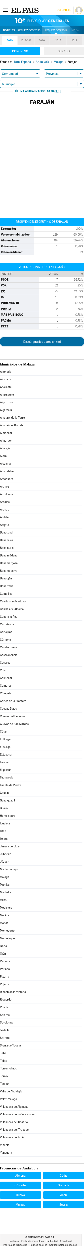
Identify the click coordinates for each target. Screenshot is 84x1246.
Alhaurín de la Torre (12, 417)
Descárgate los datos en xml (42, 341)
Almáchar (6, 433)
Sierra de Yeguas (11, 1045)
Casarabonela (8, 655)
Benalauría (7, 547)
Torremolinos (8, 1068)
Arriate (4, 517)
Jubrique (5, 854)
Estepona (6, 754)
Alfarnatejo (7, 394)
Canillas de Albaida (12, 609)
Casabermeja (8, 647)
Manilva (5, 884)
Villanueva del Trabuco (14, 1129)
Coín (3, 670)
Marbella (5, 892)
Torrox (4, 1076)
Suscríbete (64, 10)
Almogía (5, 448)
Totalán (4, 1083)
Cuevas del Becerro (12, 716)
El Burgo (5, 747)
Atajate (4, 525)
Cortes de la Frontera (13, 701)
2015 (58, 40)
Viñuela (4, 1145)
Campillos (6, 593)
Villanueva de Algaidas (14, 1106)
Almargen (6, 440)
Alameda (5, 371)
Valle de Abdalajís (11, 1091)
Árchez (4, 486)
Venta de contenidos (32, 1241)
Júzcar (4, 861)
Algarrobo (6, 402)
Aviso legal (66, 1241)
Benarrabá (6, 586)
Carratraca (7, 624)
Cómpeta (5, 693)
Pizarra (4, 976)
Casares (5, 662)
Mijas (3, 900)
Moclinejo (6, 907)
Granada (63, 1185)
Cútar (3, 731)
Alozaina (5, 463)
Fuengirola (6, 777)
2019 (10, 40)
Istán (3, 831)
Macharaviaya (9, 869)
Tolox (3, 1060)
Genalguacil (7, 800)
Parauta (5, 961)
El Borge (5, 739)
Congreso (20, 51)
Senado (64, 51)
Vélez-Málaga (8, 1099)
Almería (20, 1175)
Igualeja (5, 823)
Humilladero (7, 815)
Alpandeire (7, 471)
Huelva (20, 1195)
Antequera (6, 479)
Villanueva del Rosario (14, 1122)
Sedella (4, 1030)
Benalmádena (8, 555)
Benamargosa (9, 563)
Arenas (4, 509)
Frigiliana (5, 770)
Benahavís (6, 540)
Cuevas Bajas (8, 708)
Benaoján (6, 578)
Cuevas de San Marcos (14, 724)
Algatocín (6, 410)
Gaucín (4, 792)
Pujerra (4, 984)
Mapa (75, 30)
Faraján (4, 762)
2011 (74, 40)
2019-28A (25, 40)
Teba (3, 1053)
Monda (4, 923)
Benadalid (6, 532)
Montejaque (7, 938)
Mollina (4, 915)
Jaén (63, 1195)
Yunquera (6, 1152)
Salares (5, 1015)
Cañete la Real (9, 616)
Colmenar (6, 678)
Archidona (6, 494)
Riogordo (5, 999)
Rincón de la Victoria (13, 992)
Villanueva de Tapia (12, 1137)
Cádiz (63, 1175)
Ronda (4, 1007)
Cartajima (6, 632)
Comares (5, 685)
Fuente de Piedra (10, 785)
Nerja (3, 946)
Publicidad (52, 1241)
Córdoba (20, 1185)
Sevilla (63, 1204)
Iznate (4, 838)
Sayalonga (6, 1022)
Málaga (4, 877)
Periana (5, 969)
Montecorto (7, 930)
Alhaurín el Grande (11, 425)
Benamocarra (8, 570)
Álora (3, 456)
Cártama (5, 639)
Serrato (5, 1037)
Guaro (4, 808)
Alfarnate (6, 387)
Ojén (3, 953)
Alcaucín (5, 379)
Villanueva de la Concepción (17, 1114)
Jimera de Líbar (10, 846)
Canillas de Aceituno (13, 601)
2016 (42, 40)
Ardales (5, 502)
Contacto (14, 1241)
